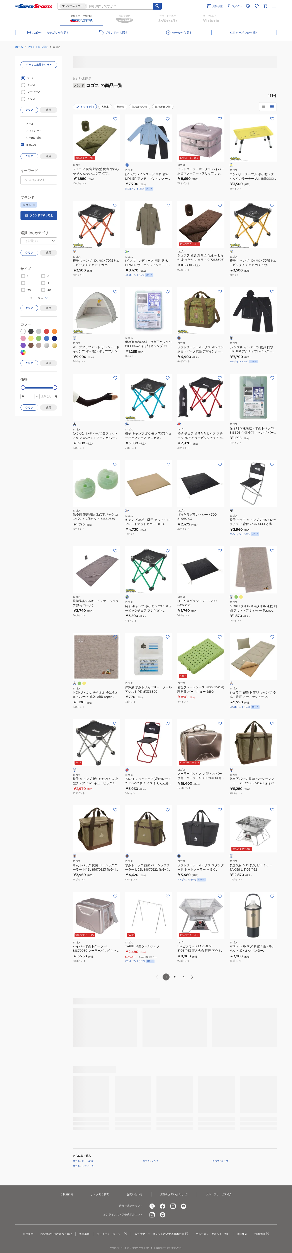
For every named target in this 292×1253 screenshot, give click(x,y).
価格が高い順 (163, 106)
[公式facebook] (162, 1206)
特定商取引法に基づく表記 (56, 1234)
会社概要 (242, 1234)
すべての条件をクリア (39, 64)
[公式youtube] (183, 1206)
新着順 (120, 106)
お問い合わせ (135, 1194)
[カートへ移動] (265, 6)
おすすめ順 (85, 107)
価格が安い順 (140, 106)
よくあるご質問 (100, 1194)
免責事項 (84, 1234)
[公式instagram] (173, 1206)
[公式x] (152, 1206)
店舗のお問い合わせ (174, 1194)
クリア (29, 109)
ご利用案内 (66, 1194)
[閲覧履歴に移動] (248, 6)
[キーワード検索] (157, 6)
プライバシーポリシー (112, 1234)
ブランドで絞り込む (38, 215)
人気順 (105, 106)
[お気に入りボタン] (115, 118)
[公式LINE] (162, 1214)
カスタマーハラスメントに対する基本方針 (161, 1234)
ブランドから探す (37, 46)
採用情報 (262, 1234)
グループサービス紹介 (219, 1194)
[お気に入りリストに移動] (256, 6)
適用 (48, 109)
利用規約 (28, 1234)
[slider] (23, 387)
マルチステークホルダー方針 (213, 1234)
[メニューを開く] (274, 6)
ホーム (19, 46)
